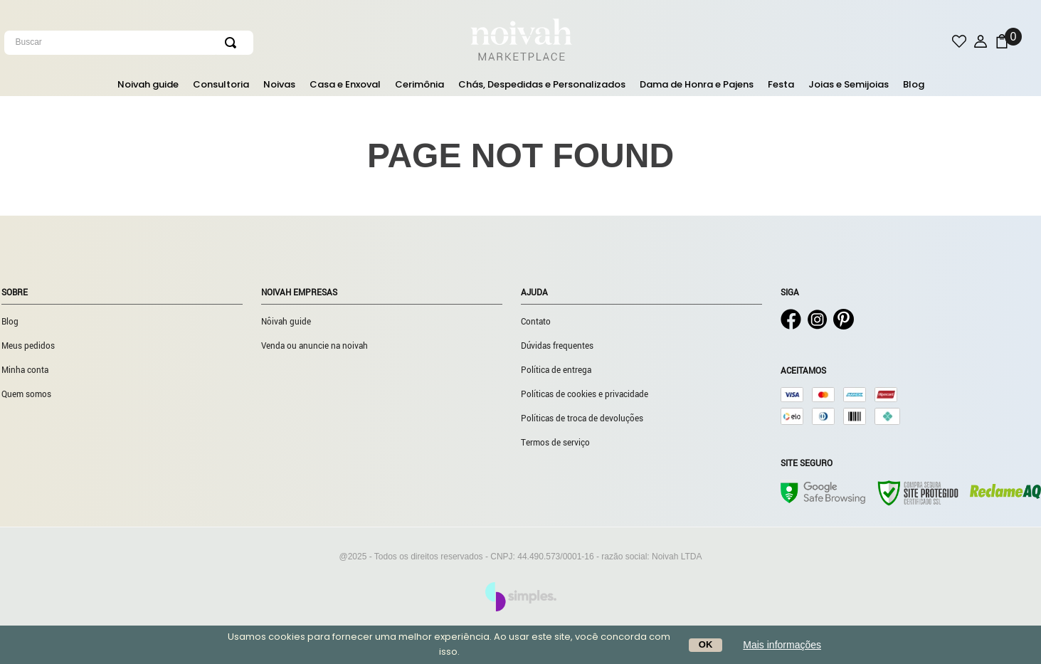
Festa (781, 85)
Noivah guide (148, 85)
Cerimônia (419, 85)
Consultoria (221, 85)
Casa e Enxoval (345, 85)
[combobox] (176, 43)
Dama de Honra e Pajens (697, 85)
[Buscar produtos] (233, 43)
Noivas (279, 85)
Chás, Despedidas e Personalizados (541, 85)
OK (706, 644)
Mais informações (782, 644)
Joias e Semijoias (848, 85)
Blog (913, 85)
